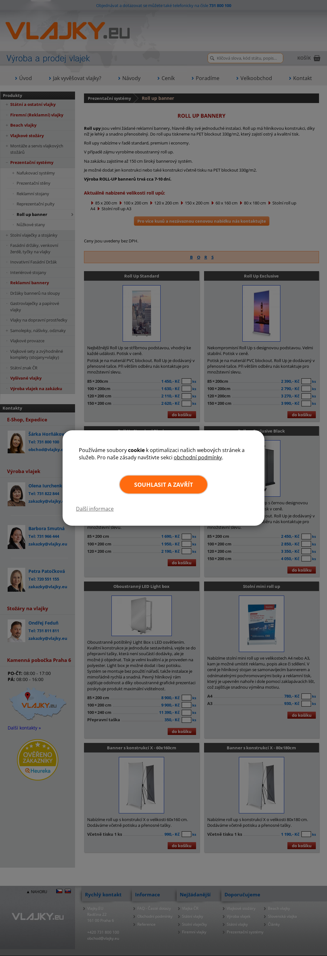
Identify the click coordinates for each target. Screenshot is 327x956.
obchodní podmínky (198, 457)
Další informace (95, 508)
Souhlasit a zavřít (163, 484)
